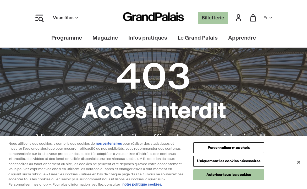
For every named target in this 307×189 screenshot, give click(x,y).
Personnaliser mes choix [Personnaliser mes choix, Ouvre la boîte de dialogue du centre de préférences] (229, 150)
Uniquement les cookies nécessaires (228, 163)
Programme (66, 38)
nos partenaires (109, 145)
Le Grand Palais (198, 38)
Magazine (105, 38)
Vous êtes (66, 17)
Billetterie (213, 17)
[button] (238, 18)
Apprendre (242, 38)
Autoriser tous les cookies (228, 177)
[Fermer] (298, 164)
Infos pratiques (147, 38)
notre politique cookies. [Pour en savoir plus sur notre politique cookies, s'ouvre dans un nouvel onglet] (142, 186)
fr (268, 17)
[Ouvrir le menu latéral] (39, 17)
